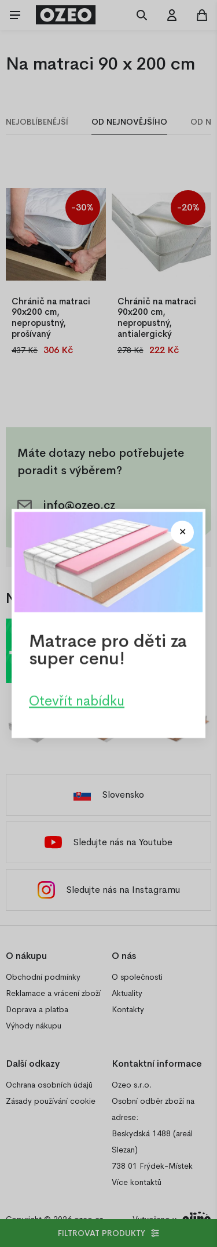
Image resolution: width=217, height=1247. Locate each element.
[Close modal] (182, 532)
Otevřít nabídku (76, 701)
